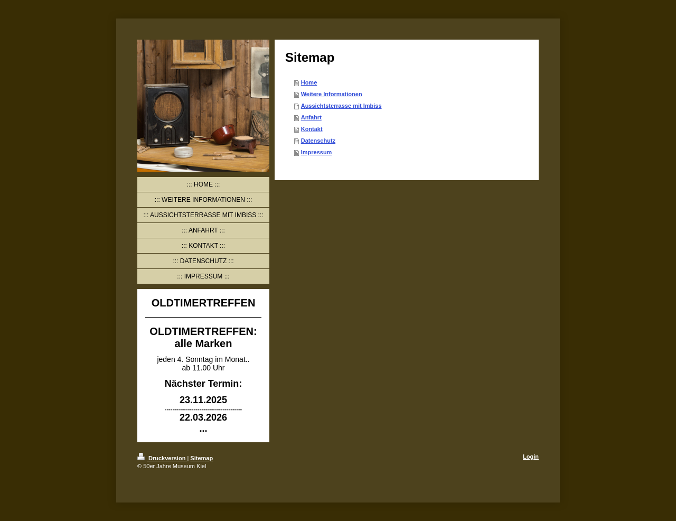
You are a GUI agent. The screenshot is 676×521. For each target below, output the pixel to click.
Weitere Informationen (331, 94)
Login (531, 456)
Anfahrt (311, 117)
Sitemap (201, 458)
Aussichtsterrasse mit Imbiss (341, 106)
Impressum (316, 152)
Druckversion (162, 458)
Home (309, 82)
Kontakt (312, 129)
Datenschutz (318, 140)
